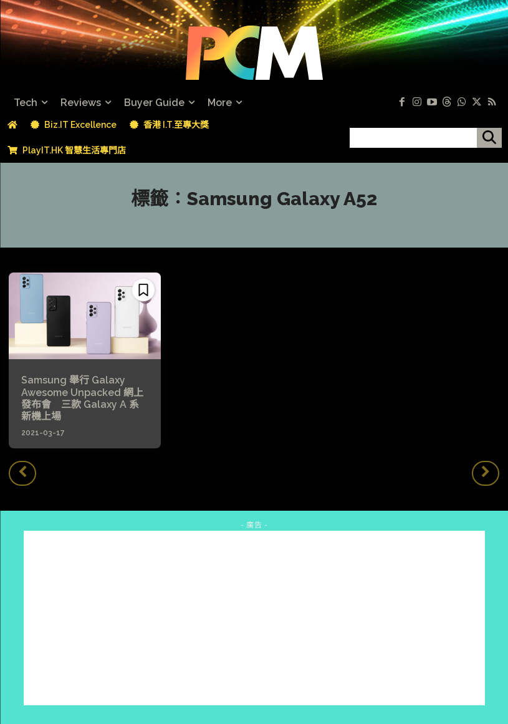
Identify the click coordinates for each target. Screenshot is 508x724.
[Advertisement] (254, 618)
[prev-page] (22, 473)
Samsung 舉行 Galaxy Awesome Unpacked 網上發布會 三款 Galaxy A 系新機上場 (82, 398)
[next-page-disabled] (485, 473)
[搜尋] (489, 138)
